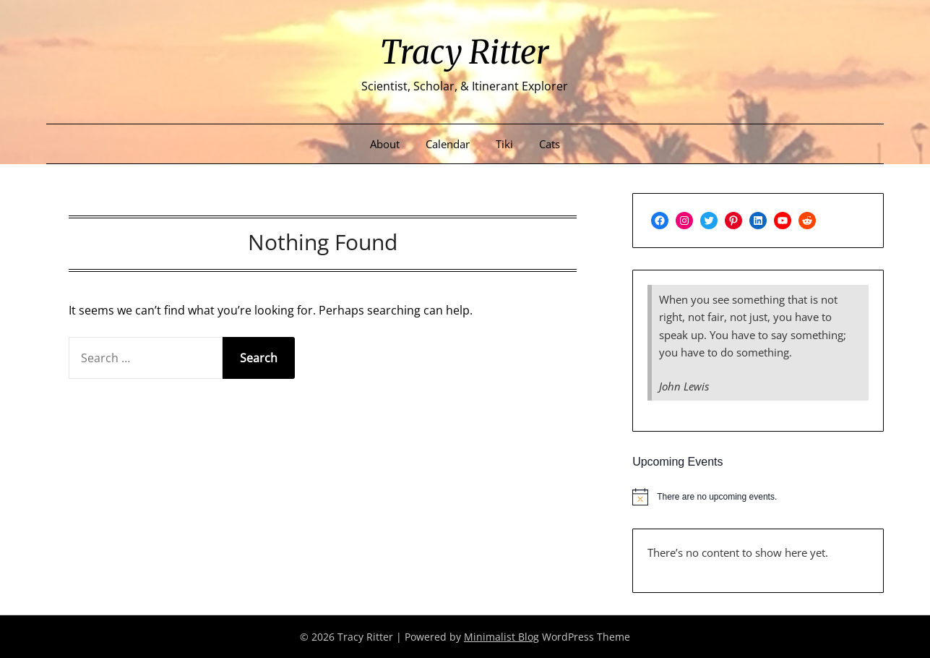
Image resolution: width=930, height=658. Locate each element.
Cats (549, 144)
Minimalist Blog (501, 637)
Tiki (504, 144)
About (385, 144)
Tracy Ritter (464, 51)
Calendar (448, 144)
